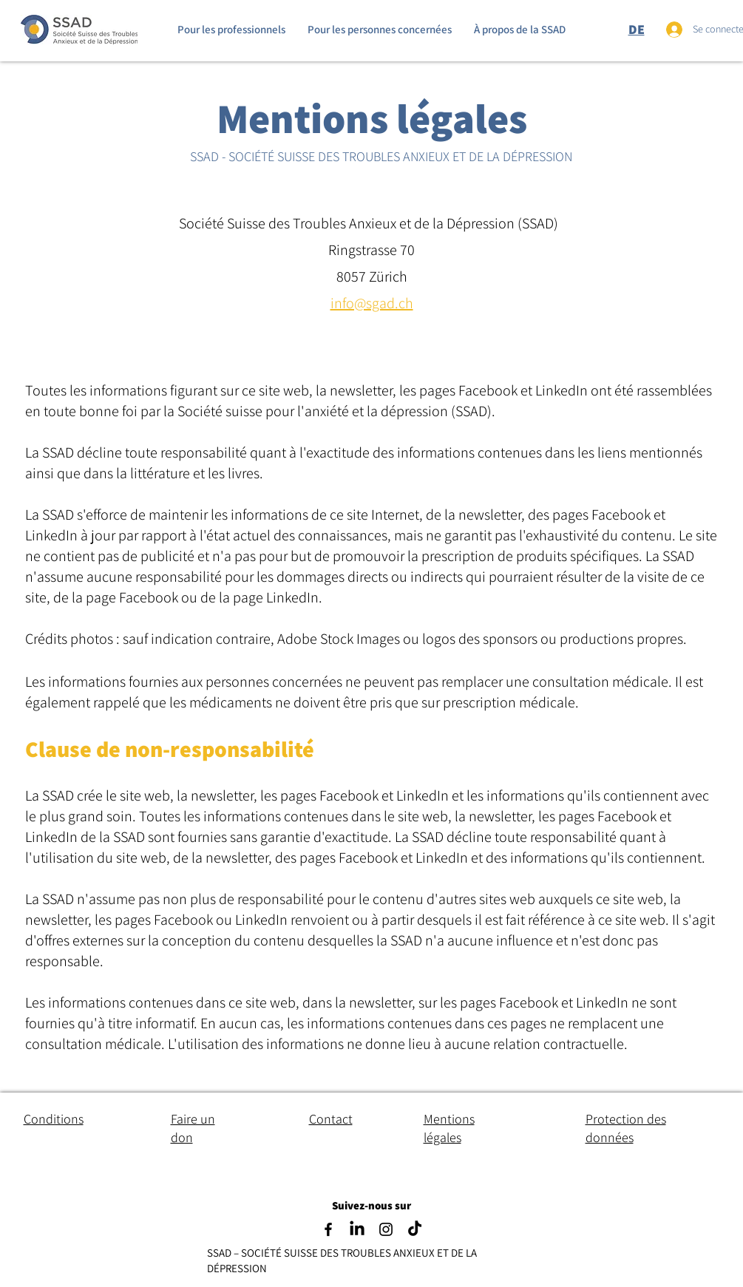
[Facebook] (328, 1229)
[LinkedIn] (357, 1229)
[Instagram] (386, 1229)
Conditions (54, 1118)
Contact (331, 1118)
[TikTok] (415, 1229)
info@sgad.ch (371, 303)
